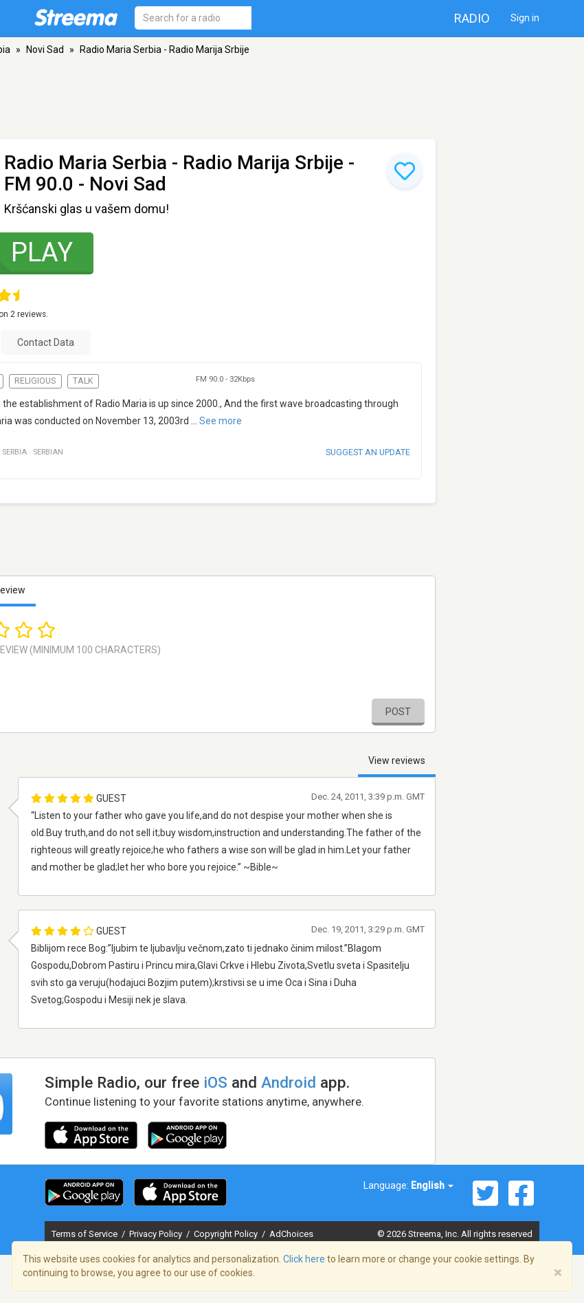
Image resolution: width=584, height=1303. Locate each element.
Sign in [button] (524, 17)
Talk (83, 381)
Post (398, 711)
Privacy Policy (156, 1234)
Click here (304, 1258)
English (432, 1185)
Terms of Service (86, 1234)
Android (288, 1082)
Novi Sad (45, 49)
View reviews (396, 760)
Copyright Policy (227, 1234)
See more (220, 420)
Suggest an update (368, 452)
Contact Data (45, 342)
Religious (35, 381)
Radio (472, 18)
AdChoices (291, 1234)
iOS (215, 1082)
